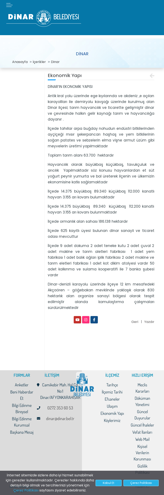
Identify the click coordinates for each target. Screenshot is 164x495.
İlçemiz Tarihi (112, 392)
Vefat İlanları (142, 432)
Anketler (21, 384)
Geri (134, 321)
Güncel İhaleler (142, 425)
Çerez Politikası (26, 490)
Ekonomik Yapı (112, 413)
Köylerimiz (112, 420)
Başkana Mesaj (22, 432)
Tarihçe (112, 384)
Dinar (55, 61)
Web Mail (142, 439)
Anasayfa (20, 61)
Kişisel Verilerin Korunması (142, 453)
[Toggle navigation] (38, 74)
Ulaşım (112, 406)
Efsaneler (112, 399)
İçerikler (39, 61)
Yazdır (149, 321)
